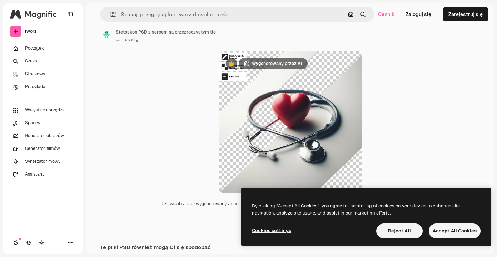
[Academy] (28, 242)
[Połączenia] (15, 242)
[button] (110, 14)
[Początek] (43, 48)
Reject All (399, 231)
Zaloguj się (418, 14)
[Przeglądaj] (43, 87)
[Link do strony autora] (106, 35)
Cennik (386, 14)
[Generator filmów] (43, 149)
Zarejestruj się (465, 14)
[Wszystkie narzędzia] (43, 110)
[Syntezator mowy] (43, 161)
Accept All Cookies (455, 231)
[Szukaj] (43, 61)
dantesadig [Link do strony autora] (127, 39)
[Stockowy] (43, 74)
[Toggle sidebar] (70, 14)
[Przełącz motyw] (41, 242)
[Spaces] (43, 123)
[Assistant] (43, 174)
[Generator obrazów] (43, 136)
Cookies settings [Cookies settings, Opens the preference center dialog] (271, 230)
